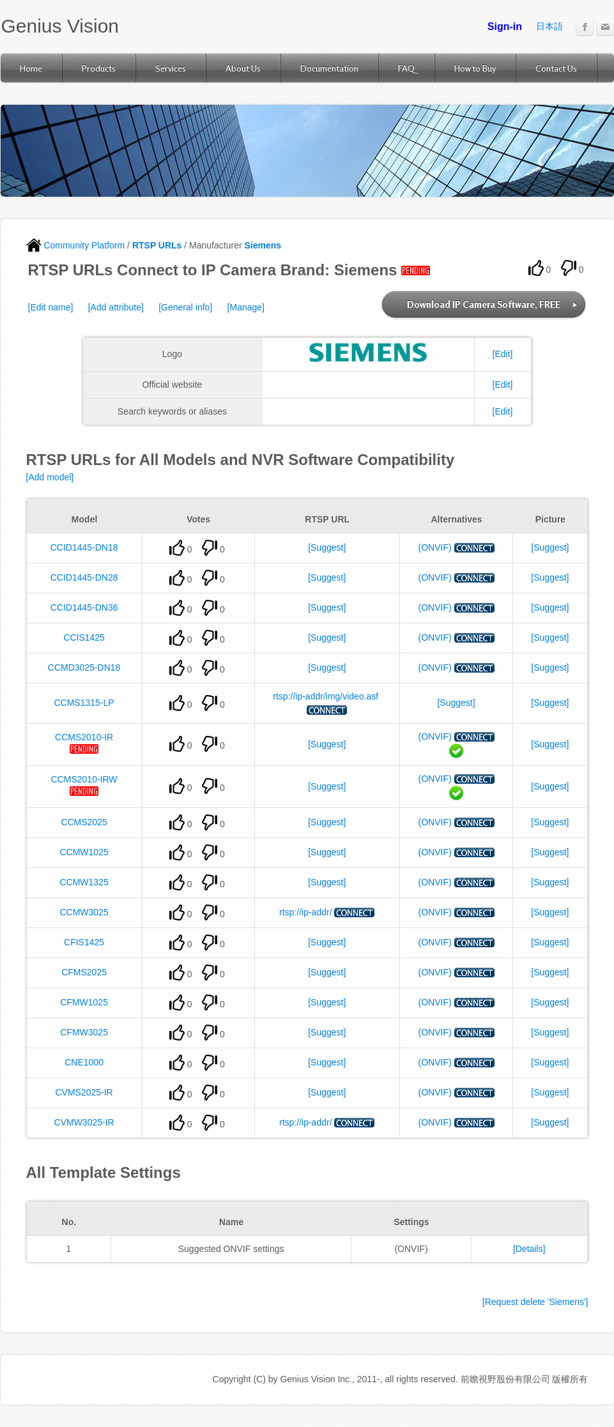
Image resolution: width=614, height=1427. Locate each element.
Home (31, 68)
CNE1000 (84, 1062)
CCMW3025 (83, 912)
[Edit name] (50, 307)
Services (170, 68)
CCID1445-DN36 (84, 607)
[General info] (185, 307)
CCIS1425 (84, 637)
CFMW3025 (84, 1032)
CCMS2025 (84, 822)
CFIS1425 (84, 942)
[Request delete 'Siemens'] (535, 1302)
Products (99, 68)
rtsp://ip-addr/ (305, 912)
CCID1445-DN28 (84, 577)
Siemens (262, 245)
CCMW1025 (83, 852)
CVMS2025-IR (83, 1092)
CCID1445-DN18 (84, 547)
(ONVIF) (435, 547)
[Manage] (246, 307)
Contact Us (556, 68)
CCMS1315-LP (84, 703)
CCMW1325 (83, 882)
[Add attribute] (116, 307)
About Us (243, 68)
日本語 (549, 26)
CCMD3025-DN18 (84, 667)
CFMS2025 (84, 972)
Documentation (329, 68)
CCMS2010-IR (84, 737)
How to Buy (475, 68)
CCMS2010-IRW (84, 779)
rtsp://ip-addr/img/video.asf (325, 696)
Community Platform (75, 245)
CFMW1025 (84, 1002)
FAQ (406, 68)
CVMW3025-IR (84, 1122)
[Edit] (503, 354)
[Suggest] (327, 547)
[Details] (529, 1249)
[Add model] (50, 477)
